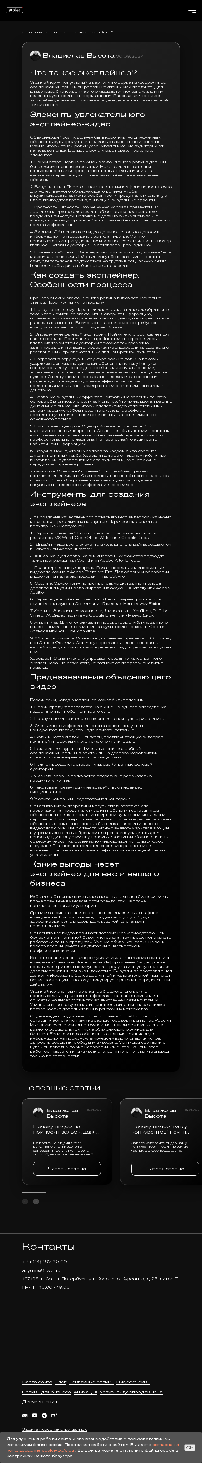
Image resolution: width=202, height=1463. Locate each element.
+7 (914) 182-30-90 (44, 1261)
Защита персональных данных (54, 1429)
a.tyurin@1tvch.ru (41, 1270)
